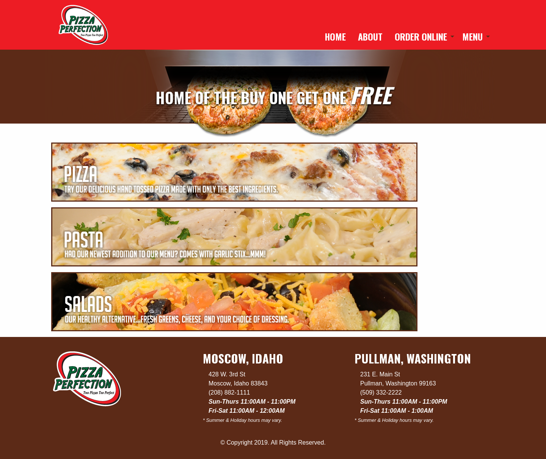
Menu (472, 36)
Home (335, 36)
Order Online (421, 36)
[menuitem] (335, 36)
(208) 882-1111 (229, 392)
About (370, 36)
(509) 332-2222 (381, 392)
